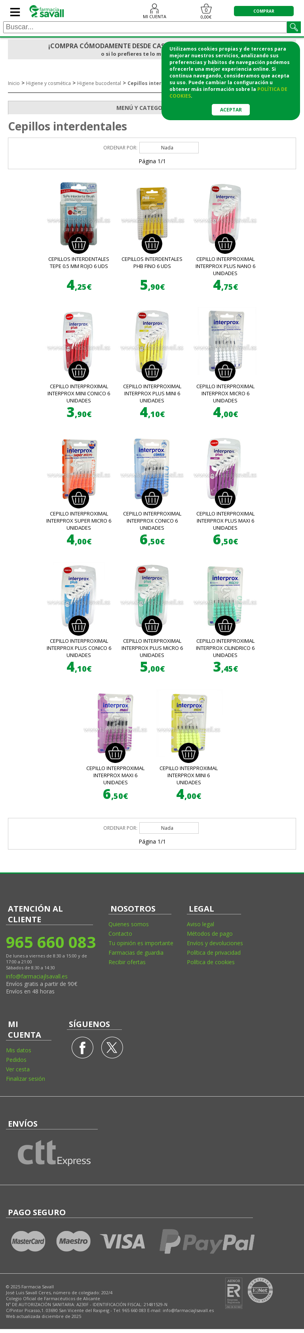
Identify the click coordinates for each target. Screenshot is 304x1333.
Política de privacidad (214, 952)
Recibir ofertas (127, 962)
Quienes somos (128, 924)
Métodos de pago (210, 933)
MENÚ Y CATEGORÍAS (206, 108)
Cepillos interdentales (155, 83)
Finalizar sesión (25, 1078)
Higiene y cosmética (48, 83)
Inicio (14, 83)
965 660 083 (50, 942)
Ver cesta (18, 1069)
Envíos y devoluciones (215, 943)
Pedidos (16, 1059)
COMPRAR (263, 11)
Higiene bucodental (99, 83)
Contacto (120, 933)
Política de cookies (211, 962)
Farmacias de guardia (135, 952)
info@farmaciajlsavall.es (37, 976)
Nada (167, 147)
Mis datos (18, 1050)
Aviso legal (200, 924)
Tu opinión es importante (140, 943)
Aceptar (231, 109)
